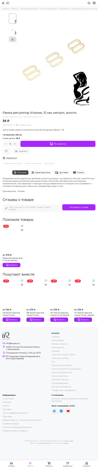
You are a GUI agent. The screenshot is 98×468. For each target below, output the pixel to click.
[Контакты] (94, 3)
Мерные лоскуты (59, 344)
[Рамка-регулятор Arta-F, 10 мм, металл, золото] (13, 238)
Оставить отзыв (79, 207)
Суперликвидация (60, 383)
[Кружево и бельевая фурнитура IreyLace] (7, 3)
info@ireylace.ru (13, 343)
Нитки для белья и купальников (66, 369)
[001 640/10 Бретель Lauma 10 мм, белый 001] (61, 293)
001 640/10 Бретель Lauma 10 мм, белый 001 (59, 314)
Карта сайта (68, 441)
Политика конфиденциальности (17, 427)
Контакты (7, 402)
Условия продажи (11, 424)
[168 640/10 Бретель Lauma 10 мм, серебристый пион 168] (37, 293)
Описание (20, 172)
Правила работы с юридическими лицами (22, 420)
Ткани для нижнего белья (63, 354)
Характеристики (41, 172)
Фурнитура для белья (29, 9)
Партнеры (7, 416)
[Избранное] (7, 151)
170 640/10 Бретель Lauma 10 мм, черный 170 (84, 314)
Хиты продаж (58, 340)
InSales (65, 443)
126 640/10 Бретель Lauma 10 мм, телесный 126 (11, 314)
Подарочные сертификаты (64, 390)
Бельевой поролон (60, 379)
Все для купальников (61, 387)
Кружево (56, 351)
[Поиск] (89, 3)
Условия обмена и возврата (15, 431)
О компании (8, 399)
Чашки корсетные (60, 376)
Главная (6, 9)
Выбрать (11, 265)
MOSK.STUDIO (44, 443)
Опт (53, 362)
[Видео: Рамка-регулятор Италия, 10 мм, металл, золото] (12, 39)
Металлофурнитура (49, 9)
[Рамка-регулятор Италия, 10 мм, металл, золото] (53, 61)
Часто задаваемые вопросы (15, 413)
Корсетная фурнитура (62, 372)
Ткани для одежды (60, 358)
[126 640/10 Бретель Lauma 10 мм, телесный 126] (13, 293)
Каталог (14, 9)
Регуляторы (64, 9)
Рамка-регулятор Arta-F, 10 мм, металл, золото (13, 259)
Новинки (56, 337)
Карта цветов (58, 347)
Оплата (78, 172)
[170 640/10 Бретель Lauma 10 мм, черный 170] (84, 293)
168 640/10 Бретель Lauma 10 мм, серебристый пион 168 (36, 314)
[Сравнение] (21, 151)
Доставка (61, 172)
